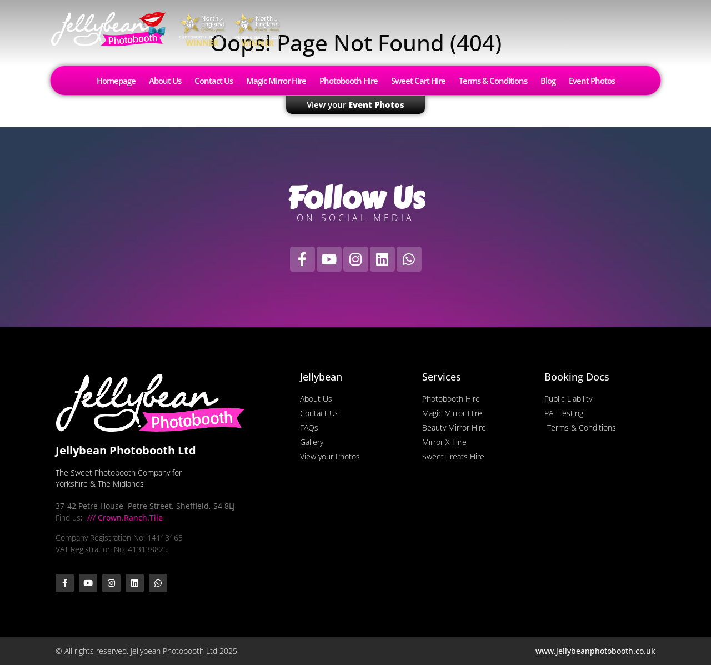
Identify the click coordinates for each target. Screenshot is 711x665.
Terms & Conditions (493, 80)
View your (355, 104)
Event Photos (592, 80)
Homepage (116, 80)
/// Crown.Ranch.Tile (124, 517)
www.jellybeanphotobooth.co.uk (595, 651)
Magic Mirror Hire (276, 80)
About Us (165, 80)
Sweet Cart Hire (418, 80)
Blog (547, 80)
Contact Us (213, 80)
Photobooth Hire (348, 80)
